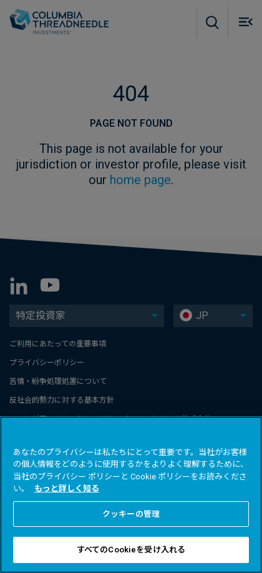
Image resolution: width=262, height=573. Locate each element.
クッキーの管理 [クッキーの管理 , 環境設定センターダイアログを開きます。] (131, 514)
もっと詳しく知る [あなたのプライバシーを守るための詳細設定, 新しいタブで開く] (66, 488)
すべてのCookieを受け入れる (131, 549)
